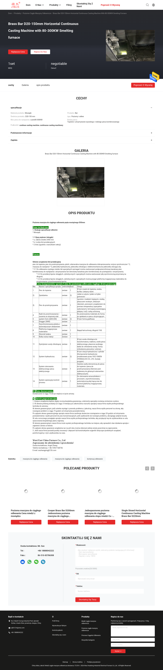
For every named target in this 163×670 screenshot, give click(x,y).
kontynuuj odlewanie (95, 459)
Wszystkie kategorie (88, 640)
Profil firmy (55, 621)
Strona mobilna (77, 662)
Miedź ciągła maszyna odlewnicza (89, 622)
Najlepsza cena (18, 52)
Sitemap (65, 662)
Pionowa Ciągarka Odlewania (91, 635)
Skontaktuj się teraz (87, 599)
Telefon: (79, 586)
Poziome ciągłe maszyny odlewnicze (37, 13)
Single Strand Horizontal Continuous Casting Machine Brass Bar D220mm (136, 513)
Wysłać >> (118, 651)
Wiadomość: (81, 545)
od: (77, 574)
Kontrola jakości (57, 630)
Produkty (17, 13)
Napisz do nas (40, 52)
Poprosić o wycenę (143, 85)
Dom (10, 13)
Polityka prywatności (93, 662)
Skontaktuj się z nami (59, 635)
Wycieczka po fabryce (59, 625)
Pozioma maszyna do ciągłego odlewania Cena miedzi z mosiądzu (26, 513)
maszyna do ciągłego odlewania (35, 459)
